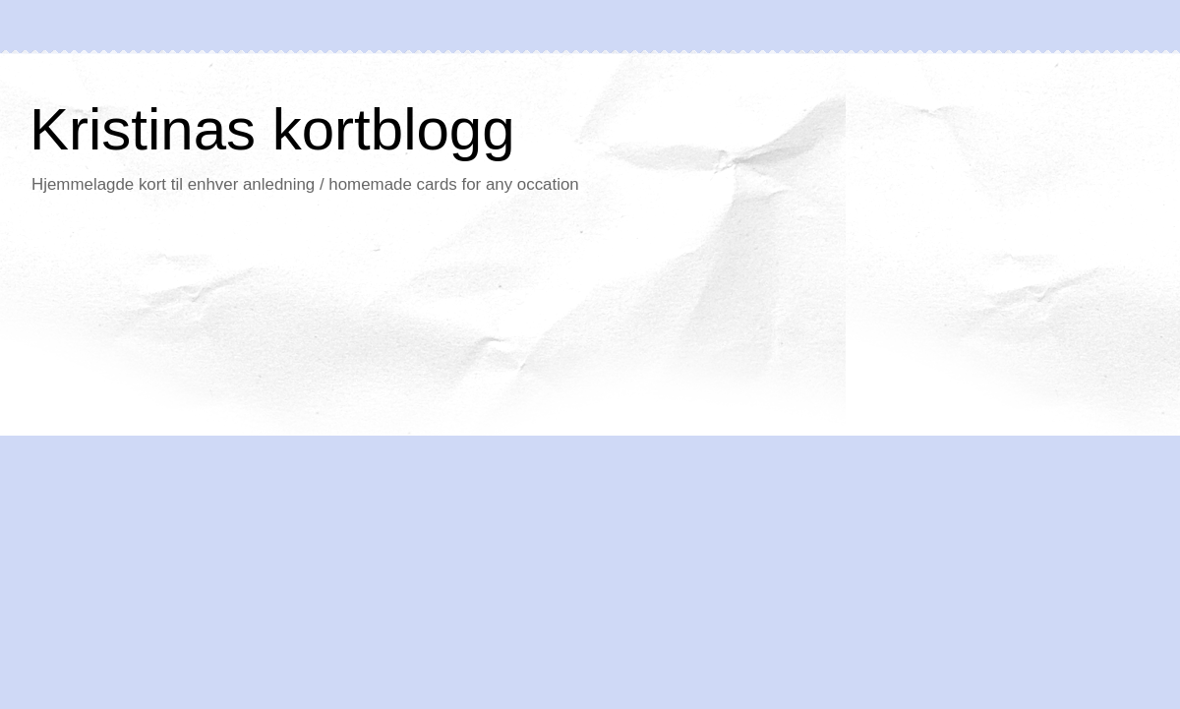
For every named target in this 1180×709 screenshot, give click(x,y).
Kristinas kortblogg (272, 129)
